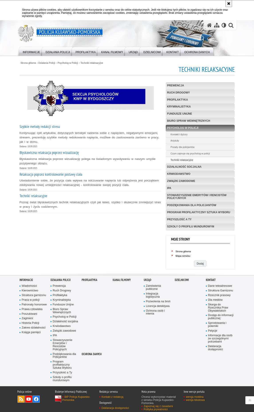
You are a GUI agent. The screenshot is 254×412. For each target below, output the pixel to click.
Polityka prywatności (156, 409)
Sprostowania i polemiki (217, 325)
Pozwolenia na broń (158, 301)
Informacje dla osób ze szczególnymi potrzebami (220, 338)
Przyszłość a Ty (179, 219)
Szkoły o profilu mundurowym (190, 226)
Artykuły (175, 140)
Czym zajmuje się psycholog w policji (190, 153)
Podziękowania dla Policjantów (191, 205)
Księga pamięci (31, 332)
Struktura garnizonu (34, 295)
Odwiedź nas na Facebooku (36, 399)
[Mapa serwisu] (216, 25)
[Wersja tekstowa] (224, 25)
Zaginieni (27, 318)
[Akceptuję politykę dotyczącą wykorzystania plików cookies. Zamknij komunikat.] (228, 3)
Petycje (212, 330)
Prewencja (175, 85)
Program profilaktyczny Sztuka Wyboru (198, 212)
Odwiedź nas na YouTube (28, 399)
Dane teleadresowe (220, 286)
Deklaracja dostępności (215, 348)
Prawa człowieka (32, 309)
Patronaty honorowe (34, 304)
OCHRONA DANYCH (92, 354)
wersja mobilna (195, 396)
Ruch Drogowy (178, 92)
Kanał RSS (21, 399)
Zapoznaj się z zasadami (158, 406)
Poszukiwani (29, 313)
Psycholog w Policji (68, 63)
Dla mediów (215, 300)
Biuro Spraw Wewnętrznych (188, 120)
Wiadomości (29, 286)
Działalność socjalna (184, 166)
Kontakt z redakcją (113, 396)
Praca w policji (31, 300)
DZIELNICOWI (182, 280)
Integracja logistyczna (153, 295)
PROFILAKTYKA (89, 280)
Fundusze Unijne (179, 113)
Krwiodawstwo (178, 173)
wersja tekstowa (195, 400)
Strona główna (28, 63)
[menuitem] (31, 51)
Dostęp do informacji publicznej (221, 317)
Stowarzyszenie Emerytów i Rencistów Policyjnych (196, 197)
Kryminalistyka (179, 106)
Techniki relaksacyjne (92, 63)
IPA (169, 188)
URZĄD (147, 280)
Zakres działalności (33, 327)
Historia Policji (30, 323)
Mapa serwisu (182, 256)
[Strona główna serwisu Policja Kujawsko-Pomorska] (209, 25)
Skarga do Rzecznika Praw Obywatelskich (218, 307)
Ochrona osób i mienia (155, 312)
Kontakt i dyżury (179, 134)
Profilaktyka (177, 99)
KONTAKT (211, 280)
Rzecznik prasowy (219, 295)
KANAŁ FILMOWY (122, 280)
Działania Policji (46, 63)
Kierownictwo (30, 290)
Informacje (26, 280)
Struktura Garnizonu (220, 290)
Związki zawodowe (181, 181)
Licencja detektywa (158, 306)
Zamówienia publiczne (153, 288)
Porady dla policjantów (183, 147)
